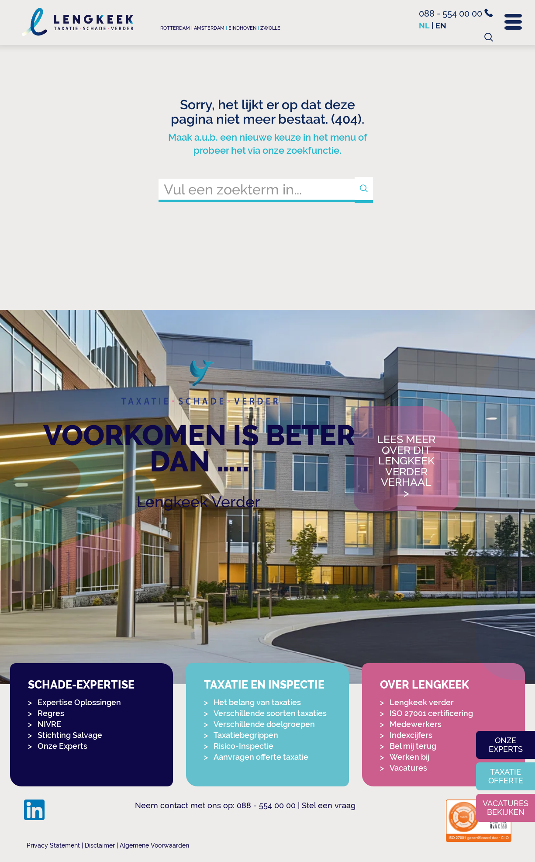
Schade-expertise (81, 684)
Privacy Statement (53, 845)
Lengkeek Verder (198, 502)
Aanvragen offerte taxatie (261, 757)
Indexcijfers (411, 735)
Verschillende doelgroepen (264, 724)
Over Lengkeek (424, 684)
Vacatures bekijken (505, 808)
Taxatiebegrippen (246, 735)
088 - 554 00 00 (456, 13)
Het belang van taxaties (257, 702)
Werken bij (409, 757)
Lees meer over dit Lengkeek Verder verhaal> (406, 466)
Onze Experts (62, 746)
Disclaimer (100, 845)
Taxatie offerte (505, 776)
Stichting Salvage (70, 735)
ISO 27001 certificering (431, 713)
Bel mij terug (413, 746)
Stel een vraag (329, 805)
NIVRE (49, 724)
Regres (51, 713)
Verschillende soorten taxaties (270, 713)
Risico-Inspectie (243, 746)
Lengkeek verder (422, 702)
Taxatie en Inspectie (264, 684)
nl (424, 25)
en (440, 25)
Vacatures (408, 767)
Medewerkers (416, 724)
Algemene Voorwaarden (154, 845)
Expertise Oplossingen (79, 702)
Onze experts (506, 745)
